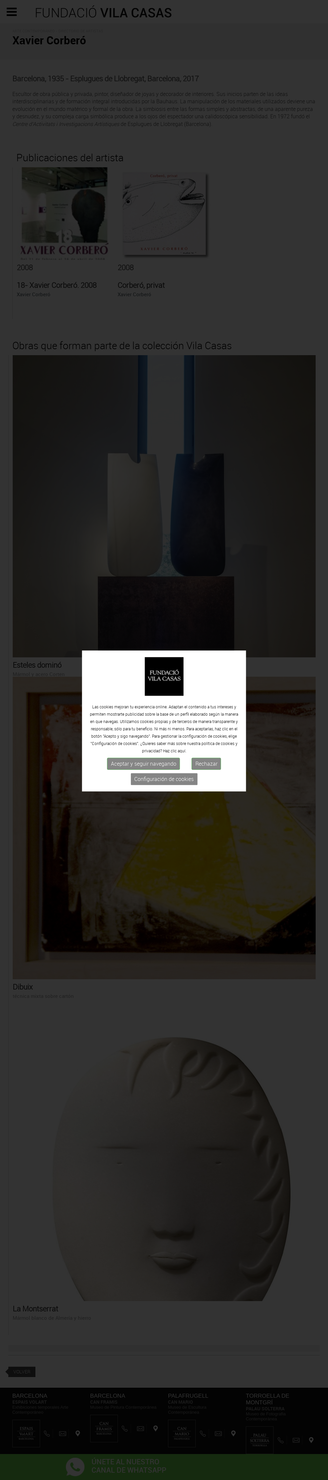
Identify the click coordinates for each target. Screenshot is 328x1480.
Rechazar (206, 747)
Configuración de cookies (164, 762)
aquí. (182, 734)
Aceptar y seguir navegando (143, 747)
